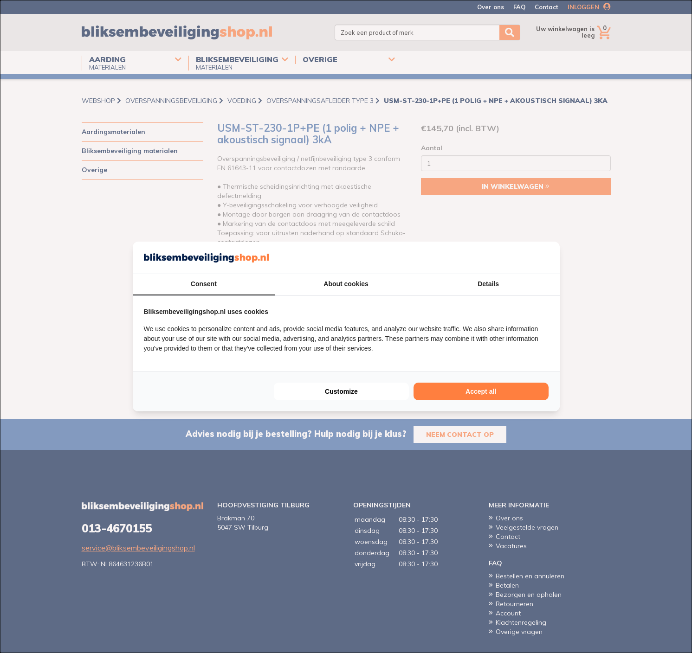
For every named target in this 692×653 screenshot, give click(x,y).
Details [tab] (488, 284)
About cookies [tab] (345, 284)
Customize (341, 391)
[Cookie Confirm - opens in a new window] (546, 257)
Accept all (481, 391)
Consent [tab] (204, 284)
